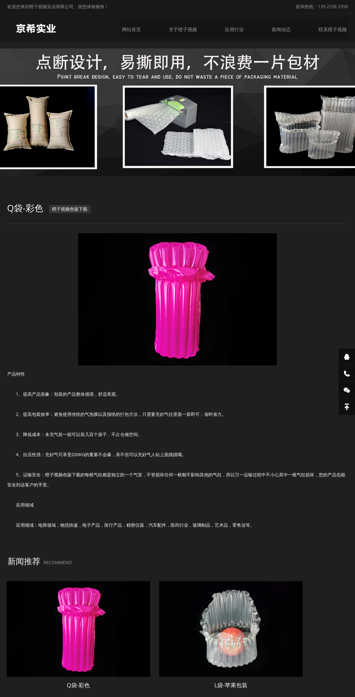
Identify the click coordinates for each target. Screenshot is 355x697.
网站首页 (137, 28)
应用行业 (238, 28)
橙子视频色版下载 (70, 208)
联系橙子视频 (334, 28)
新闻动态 (284, 28)
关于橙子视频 (187, 28)
